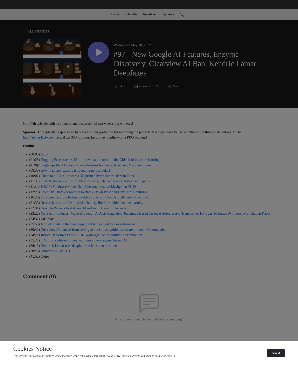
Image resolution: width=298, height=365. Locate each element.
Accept (276, 353)
